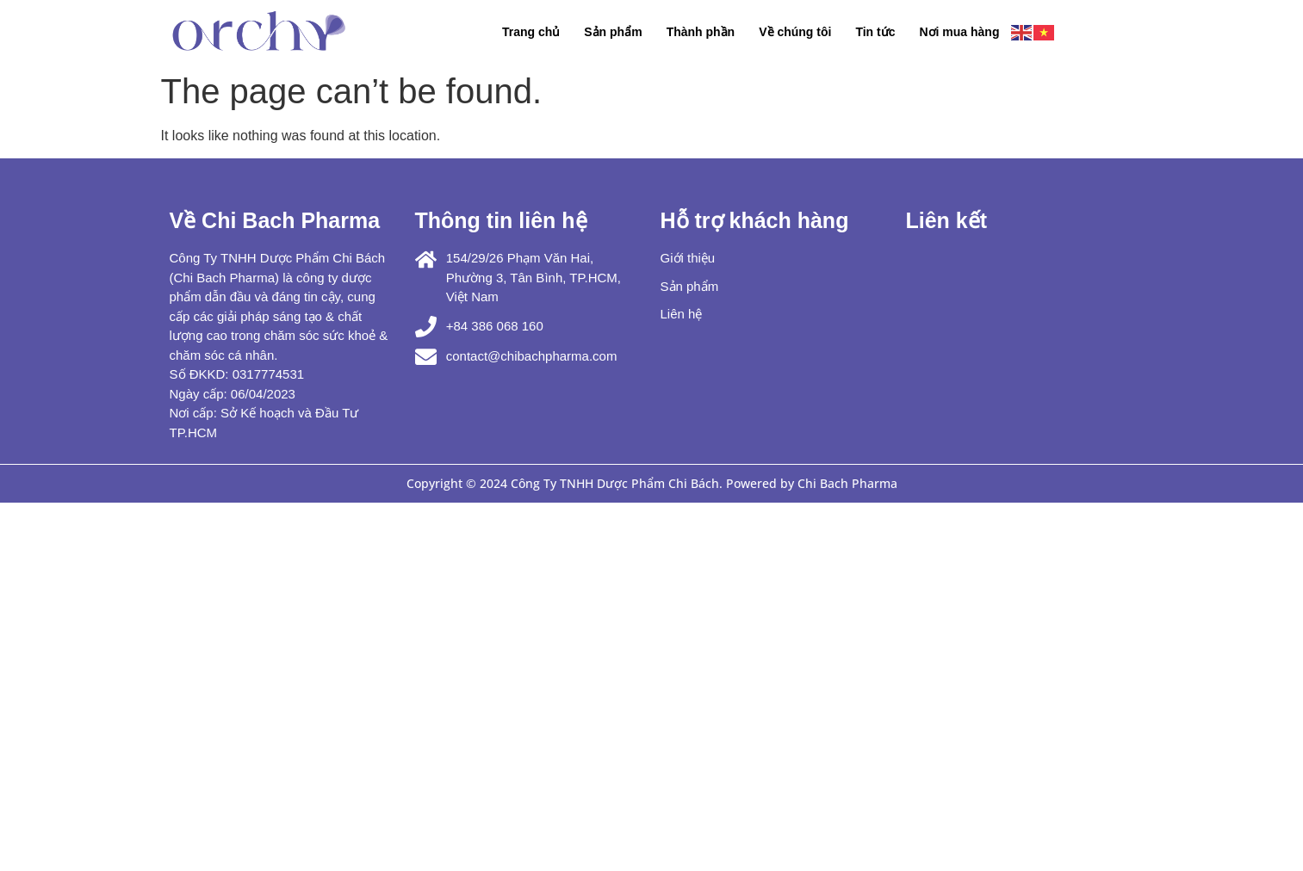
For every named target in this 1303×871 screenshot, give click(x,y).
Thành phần (701, 32)
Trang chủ (531, 32)
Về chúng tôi (795, 32)
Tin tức (875, 32)
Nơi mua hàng (959, 32)
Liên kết (947, 220)
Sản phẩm (613, 32)
